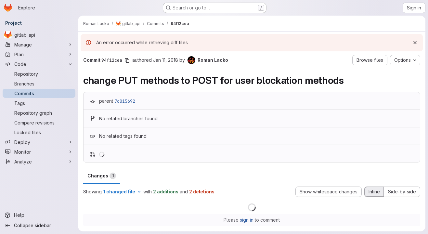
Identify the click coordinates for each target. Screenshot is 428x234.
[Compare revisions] (39, 122)
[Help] (39, 215)
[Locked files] (39, 132)
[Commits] (39, 93)
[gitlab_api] (39, 34)
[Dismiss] (415, 42)
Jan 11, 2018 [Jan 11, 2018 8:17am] (165, 60)
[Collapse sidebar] (39, 225)
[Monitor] (39, 151)
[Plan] (39, 54)
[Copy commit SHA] (127, 60)
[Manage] (39, 44)
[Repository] (39, 73)
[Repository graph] (39, 112)
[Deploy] (39, 142)
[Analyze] (39, 161)
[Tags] (39, 103)
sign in (246, 220)
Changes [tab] (101, 176)
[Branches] (39, 83)
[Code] (39, 64)
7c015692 (124, 101)
